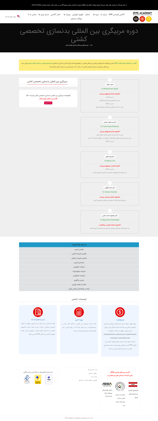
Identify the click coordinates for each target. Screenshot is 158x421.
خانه (91, 45)
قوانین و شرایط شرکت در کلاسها (88, 380)
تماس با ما (94, 377)
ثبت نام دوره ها (92, 370)
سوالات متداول (93, 373)
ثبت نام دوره (48, 103)
